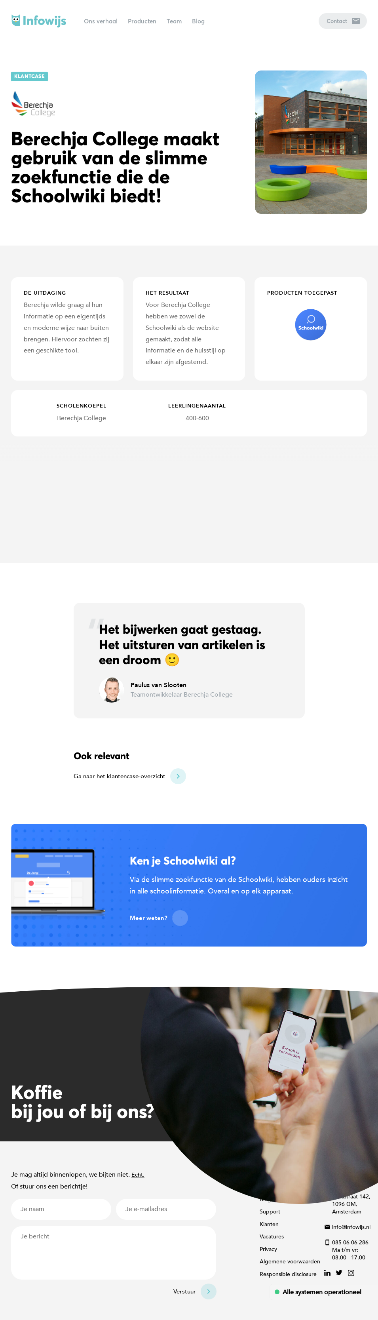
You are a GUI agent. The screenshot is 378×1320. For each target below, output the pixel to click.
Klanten (269, 1224)
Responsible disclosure (288, 1274)
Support (270, 1211)
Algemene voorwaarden (290, 1261)
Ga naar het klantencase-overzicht (119, 776)
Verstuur (184, 1291)
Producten (142, 21)
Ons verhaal (101, 21)
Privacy (268, 1249)
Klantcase (29, 76)
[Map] (189, 499)
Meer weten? (148, 918)
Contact (343, 20)
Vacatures (272, 1236)
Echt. (137, 1175)
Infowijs (38, 21)
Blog (198, 21)
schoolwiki (311, 325)
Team (174, 21)
